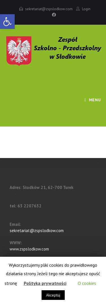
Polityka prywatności (45, 283)
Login (86, 9)
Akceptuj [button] (53, 295)
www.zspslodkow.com (29, 249)
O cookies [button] (87, 283)
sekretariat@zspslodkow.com (49, 9)
